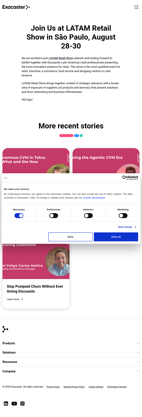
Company (71, 371)
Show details (125, 227)
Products (71, 343)
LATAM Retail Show (61, 58)
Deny (70, 236)
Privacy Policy (53, 387)
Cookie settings (96, 387)
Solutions (71, 352)
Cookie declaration (94, 197)
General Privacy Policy (74, 387)
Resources (71, 362)
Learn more (15, 299)
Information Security (117, 387)
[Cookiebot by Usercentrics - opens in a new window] (124, 178)
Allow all (116, 236)
